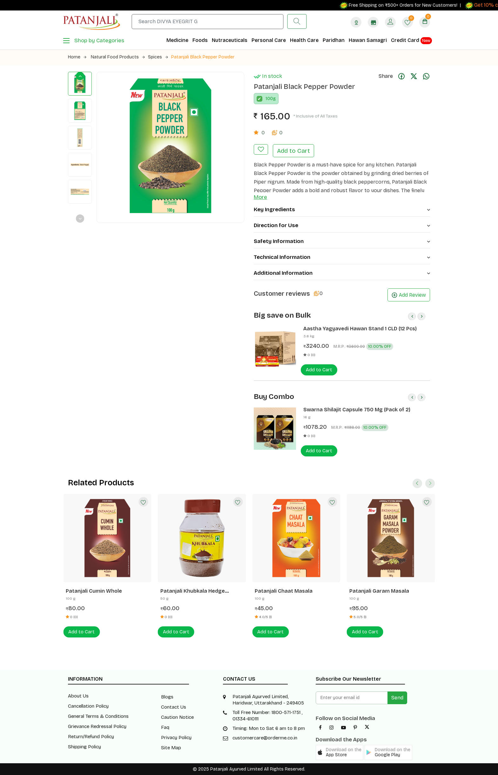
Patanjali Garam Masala (379, 591)
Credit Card (411, 40)
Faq (165, 727)
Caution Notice (177, 717)
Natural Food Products (118, 57)
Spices (158, 57)
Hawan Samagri (368, 40)
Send (397, 698)
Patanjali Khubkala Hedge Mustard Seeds (192, 591)
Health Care (304, 40)
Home (77, 57)
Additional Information (342, 273)
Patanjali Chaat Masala (284, 591)
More (260, 197)
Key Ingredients (342, 209)
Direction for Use (342, 225)
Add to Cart (293, 150)
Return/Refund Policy (91, 736)
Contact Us (173, 707)
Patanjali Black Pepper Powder (202, 57)
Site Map (171, 748)
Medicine (177, 40)
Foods (200, 40)
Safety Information (342, 241)
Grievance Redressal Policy (97, 726)
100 (269, 98)
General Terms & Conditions (98, 716)
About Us (78, 696)
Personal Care (269, 40)
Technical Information (342, 257)
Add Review (409, 295)
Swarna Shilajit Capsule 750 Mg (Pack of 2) (356, 410)
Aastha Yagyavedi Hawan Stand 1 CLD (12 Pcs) (360, 329)
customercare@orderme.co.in (264, 738)
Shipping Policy (84, 747)
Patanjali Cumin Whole (94, 591)
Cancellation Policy (88, 706)
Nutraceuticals (229, 40)
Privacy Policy (176, 737)
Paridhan (334, 40)
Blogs (167, 697)
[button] (339, 752)
